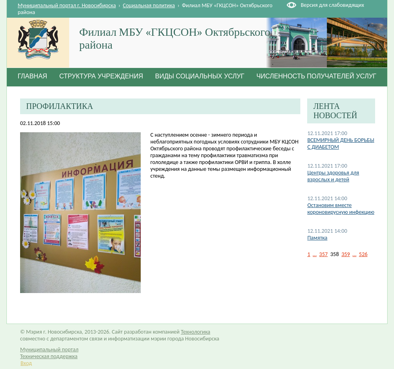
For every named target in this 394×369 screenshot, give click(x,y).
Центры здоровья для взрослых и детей (333, 176)
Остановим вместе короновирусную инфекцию (340, 208)
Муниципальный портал (49, 349)
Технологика (195, 331)
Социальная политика (149, 5)
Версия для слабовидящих (332, 5)
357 (323, 254)
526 (363, 254)
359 (345, 254)
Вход (26, 363)
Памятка (317, 237)
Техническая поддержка (49, 356)
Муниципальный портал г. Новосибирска (67, 5)
